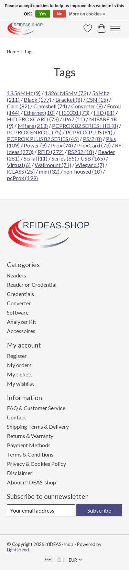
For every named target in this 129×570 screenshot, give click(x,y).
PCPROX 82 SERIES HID (85, 125)
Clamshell (50, 106)
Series (64, 158)
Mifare (33, 125)
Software (18, 312)
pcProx (22, 178)
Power (35, 145)
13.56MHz (24, 93)
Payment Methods (29, 445)
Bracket (68, 99)
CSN (97, 99)
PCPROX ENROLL (34, 132)
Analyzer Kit (21, 321)
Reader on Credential (31, 284)
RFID (50, 152)
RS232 (81, 152)
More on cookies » (87, 14)
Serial (35, 158)
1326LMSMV (66, 93)
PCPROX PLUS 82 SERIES (43, 138)
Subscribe (99, 510)
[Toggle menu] (115, 28)
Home (13, 51)
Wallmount (53, 165)
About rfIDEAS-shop (31, 482)
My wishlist (20, 383)
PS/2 (92, 138)
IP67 (74, 119)
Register (17, 355)
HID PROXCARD (33, 119)
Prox (62, 145)
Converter (87, 106)
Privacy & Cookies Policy (36, 463)
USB (92, 158)
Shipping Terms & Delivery (38, 426)
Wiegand (89, 165)
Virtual (19, 165)
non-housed (83, 171)
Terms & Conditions (30, 454)
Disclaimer (19, 473)
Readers (16, 275)
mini (49, 171)
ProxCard (94, 145)
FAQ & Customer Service (36, 408)
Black (37, 99)
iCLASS (21, 171)
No (59, 14)
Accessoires (21, 331)
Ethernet (39, 112)
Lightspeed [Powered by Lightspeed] (18, 549)
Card (18, 106)
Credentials (20, 294)
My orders (19, 365)
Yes (42, 14)
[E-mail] (41, 510)
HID (104, 112)
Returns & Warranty (30, 435)
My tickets (20, 374)
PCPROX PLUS (89, 132)
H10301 (74, 112)
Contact (16, 417)
